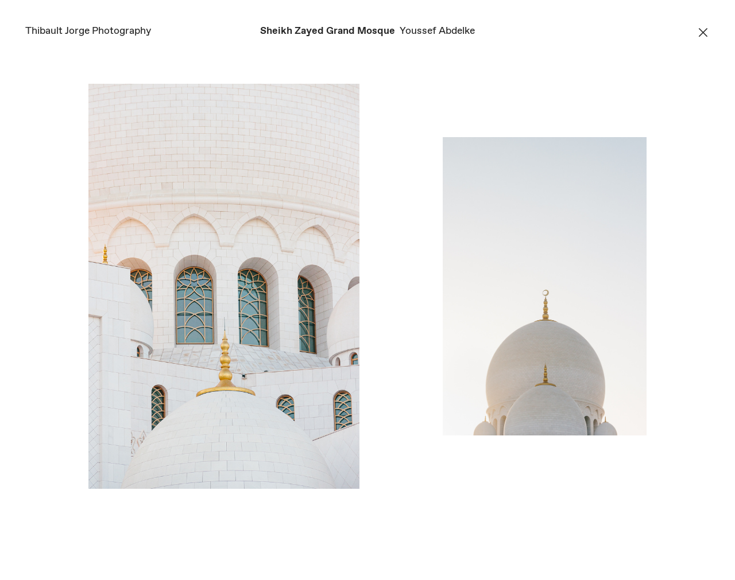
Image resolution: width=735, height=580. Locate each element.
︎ (703, 33)
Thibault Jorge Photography (88, 31)
